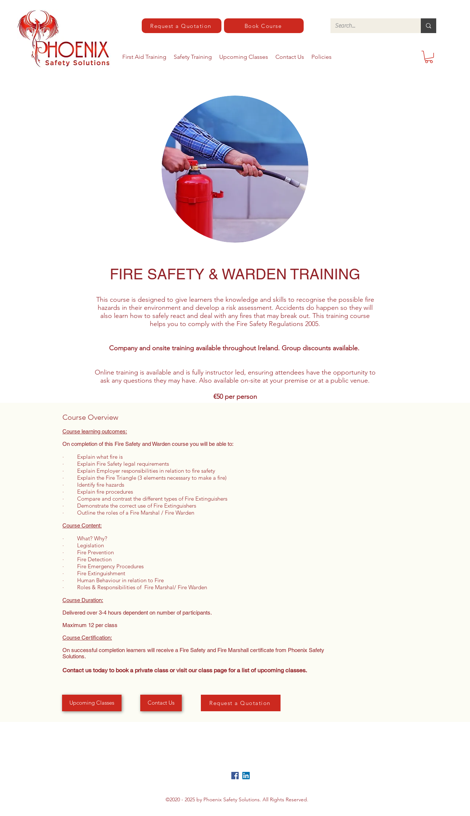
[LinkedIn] (246, 775)
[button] (429, 57)
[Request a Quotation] (181, 25)
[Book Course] (264, 25)
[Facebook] (235, 775)
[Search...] (370, 25)
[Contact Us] (161, 703)
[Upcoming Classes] (92, 703)
